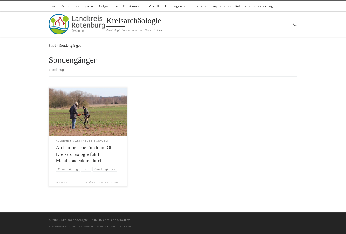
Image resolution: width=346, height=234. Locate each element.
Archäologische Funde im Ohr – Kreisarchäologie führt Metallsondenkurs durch (87, 154)
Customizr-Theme (119, 226)
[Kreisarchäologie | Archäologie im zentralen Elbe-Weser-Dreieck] (77, 23)
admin (64, 182)
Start (52, 45)
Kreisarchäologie (74, 220)
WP (73, 226)
